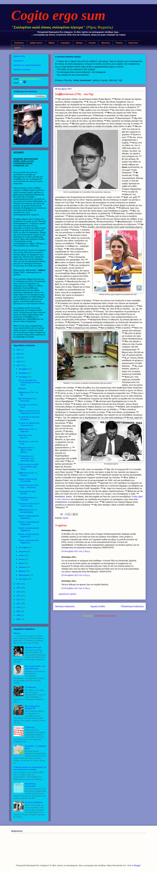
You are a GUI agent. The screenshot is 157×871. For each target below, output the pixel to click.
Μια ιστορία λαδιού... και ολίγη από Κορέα (35, 667)
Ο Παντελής (29, 727)
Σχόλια (17, 48)
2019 (18, 358)
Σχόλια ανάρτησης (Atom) (105, 616)
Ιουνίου (22, 559)
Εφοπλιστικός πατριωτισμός (30, 785)
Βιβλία (52, 43)
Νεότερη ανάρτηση (65, 606)
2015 (18, 588)
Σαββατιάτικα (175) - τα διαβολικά (27, 430)
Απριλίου (23, 567)
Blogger (137, 865)
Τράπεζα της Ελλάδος (22, 69)
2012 (18, 600)
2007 (18, 611)
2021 (18, 350)
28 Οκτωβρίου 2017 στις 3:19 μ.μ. (75, 588)
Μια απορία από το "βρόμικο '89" (32, 707)
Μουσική (106, 43)
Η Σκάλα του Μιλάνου (34, 802)
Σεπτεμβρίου (24, 547)
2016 (18, 584)
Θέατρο (79, 43)
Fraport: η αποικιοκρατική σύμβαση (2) (28, 535)
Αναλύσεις (19, 43)
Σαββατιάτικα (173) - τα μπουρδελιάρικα (27, 511)
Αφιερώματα (18, 61)
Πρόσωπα (133, 43)
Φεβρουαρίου (24, 575)
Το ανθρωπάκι (30, 687)
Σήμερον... (17, 633)
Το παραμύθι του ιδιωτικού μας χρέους (28, 418)
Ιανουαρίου (23, 579)
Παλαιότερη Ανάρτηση (132, 606)
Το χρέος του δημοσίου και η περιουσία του (28, 424)
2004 (18, 615)
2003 (18, 619)
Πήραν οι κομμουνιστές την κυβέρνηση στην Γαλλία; (29, 412)
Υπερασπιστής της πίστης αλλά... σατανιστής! (28, 486)
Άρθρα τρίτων (36, 43)
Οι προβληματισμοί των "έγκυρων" (27, 498)
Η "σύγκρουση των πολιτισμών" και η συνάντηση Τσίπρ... (26, 458)
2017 (18, 365)
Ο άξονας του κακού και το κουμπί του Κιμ (28, 505)
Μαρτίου (22, 571)
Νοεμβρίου (23, 373)
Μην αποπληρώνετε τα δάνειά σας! (27, 400)
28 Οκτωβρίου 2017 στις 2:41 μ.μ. (75, 575)
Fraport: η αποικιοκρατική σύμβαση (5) (28, 517)
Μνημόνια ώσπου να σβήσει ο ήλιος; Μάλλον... (26, 450)
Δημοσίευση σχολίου (67, 594)
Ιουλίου (22, 555)
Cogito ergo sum (58, 15)
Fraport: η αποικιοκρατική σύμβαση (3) (28, 529)
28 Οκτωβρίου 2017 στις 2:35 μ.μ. (75, 551)
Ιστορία (92, 43)
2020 (18, 354)
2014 (18, 592)
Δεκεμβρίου (24, 369)
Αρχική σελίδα (97, 606)
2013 (18, 596)
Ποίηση (119, 43)
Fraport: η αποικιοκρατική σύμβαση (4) (28, 523)
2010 (18, 607)
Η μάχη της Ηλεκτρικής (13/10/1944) (27, 480)
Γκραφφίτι (65, 43)
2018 (18, 362)
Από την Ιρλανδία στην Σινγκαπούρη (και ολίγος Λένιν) (29, 382)
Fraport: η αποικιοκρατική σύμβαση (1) (28, 541)
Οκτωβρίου (23, 377)
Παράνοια (22, 388)
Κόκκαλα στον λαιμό (33, 647)
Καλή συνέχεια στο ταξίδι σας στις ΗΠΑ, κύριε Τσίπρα (28, 466)
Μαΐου (21, 563)
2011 (18, 604)
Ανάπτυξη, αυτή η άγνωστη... (25, 436)
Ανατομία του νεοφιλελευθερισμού (27, 65)
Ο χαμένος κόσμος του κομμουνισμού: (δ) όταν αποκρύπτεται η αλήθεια (29, 768)
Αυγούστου (23, 551)
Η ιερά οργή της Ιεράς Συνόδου (26, 492)
